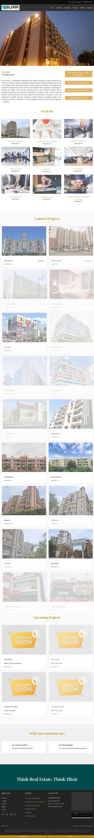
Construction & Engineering (32, 805)
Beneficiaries (78, 98)
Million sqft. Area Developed (79, 74)
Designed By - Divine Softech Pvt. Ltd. (82, 826)
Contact (89, 8)
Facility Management (30, 809)
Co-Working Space (30, 816)
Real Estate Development (32, 798)
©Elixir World (5, 826)
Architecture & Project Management (35, 802)
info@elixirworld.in (57, 806)
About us (59, 8)
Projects (75, 8)
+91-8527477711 (86, 2)
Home (52, 8)
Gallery (82, 8)
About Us (4, 798)
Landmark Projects (78, 83)
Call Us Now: (76, 2)
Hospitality (28, 812)
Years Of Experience (78, 90)
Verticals (67, 8)
